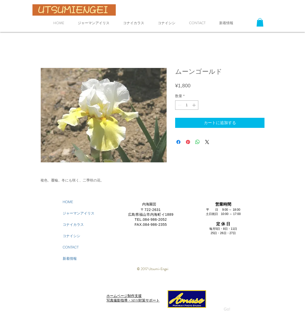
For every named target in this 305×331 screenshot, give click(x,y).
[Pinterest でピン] (188, 142)
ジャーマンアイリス (78, 213)
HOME (68, 202)
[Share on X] (207, 142)
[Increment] (194, 105)
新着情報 (70, 258)
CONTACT (71, 247)
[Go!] (227, 310)
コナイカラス (73, 224)
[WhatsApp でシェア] (198, 142)
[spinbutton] (186, 105)
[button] (259, 22)
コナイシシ (71, 236)
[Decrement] (179, 105)
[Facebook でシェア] (178, 142)
